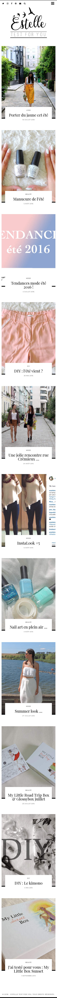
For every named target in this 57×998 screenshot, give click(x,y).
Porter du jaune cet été (28, 115)
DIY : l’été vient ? (28, 371)
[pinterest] (16, 3)
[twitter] (3, 3)
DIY (28, 366)
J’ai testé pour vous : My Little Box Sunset (28, 969)
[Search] (25, 3)
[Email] (20, 3)
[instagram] (8, 3)
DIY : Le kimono (28, 883)
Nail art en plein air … (28, 627)
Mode (28, 278)
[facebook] (11, 3)
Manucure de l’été (28, 199)
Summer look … (28, 711)
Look (28, 110)
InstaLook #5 (28, 543)
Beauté (28, 194)
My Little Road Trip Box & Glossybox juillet (28, 797)
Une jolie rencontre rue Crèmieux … (29, 456)
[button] (53, 3)
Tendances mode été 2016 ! (28, 285)
